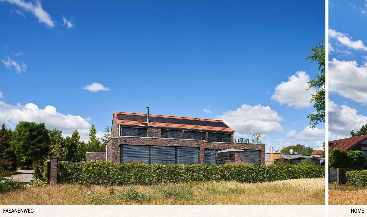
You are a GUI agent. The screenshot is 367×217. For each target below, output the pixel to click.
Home (357, 211)
